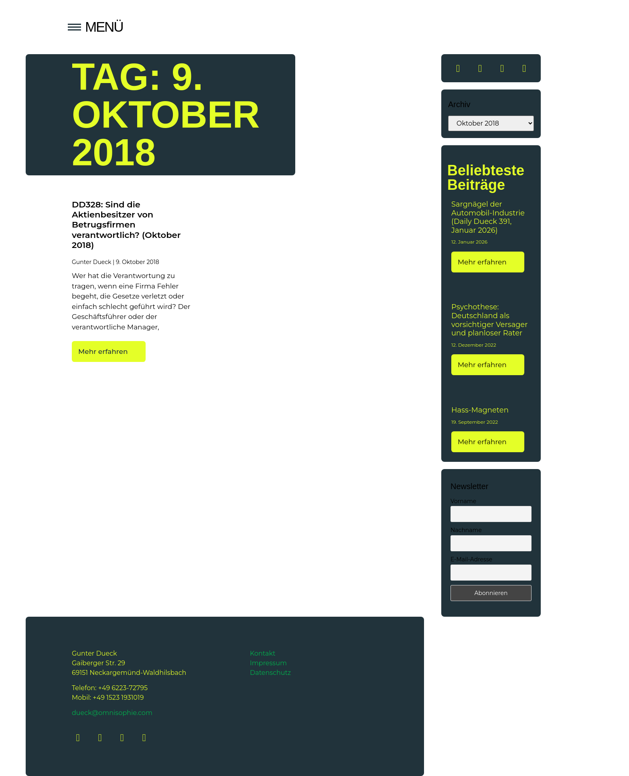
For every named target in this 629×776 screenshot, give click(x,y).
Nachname (466, 530)
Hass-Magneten (480, 410)
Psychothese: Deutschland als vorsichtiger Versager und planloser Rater (489, 320)
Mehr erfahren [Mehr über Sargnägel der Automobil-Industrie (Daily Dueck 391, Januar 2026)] (483, 262)
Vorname (463, 501)
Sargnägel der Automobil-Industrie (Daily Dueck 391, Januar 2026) (488, 217)
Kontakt (263, 653)
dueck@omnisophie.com (112, 713)
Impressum (268, 663)
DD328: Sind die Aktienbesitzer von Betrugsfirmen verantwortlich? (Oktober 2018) (126, 224)
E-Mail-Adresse (471, 559)
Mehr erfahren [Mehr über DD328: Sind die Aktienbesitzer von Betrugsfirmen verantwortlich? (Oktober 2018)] (104, 351)
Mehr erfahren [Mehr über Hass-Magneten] (483, 442)
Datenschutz (270, 672)
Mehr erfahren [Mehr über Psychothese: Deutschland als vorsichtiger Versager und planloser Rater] (483, 365)
